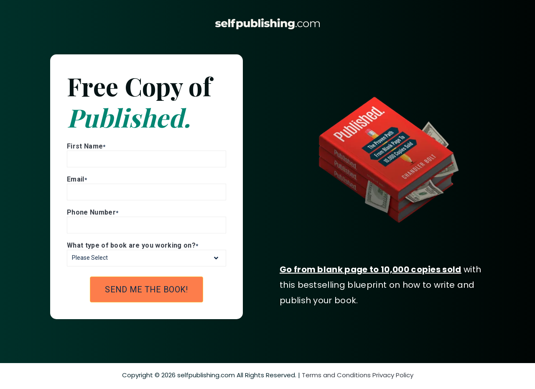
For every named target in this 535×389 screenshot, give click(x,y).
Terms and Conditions (336, 375)
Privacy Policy (392, 375)
